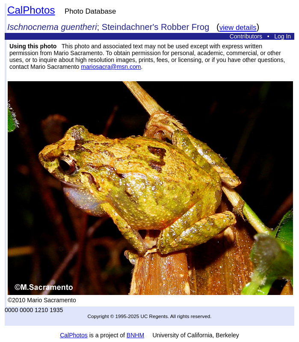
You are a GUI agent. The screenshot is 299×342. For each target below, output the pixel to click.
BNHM (135, 335)
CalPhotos (31, 10)
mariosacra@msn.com (111, 66)
